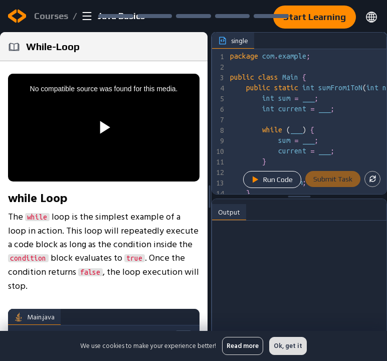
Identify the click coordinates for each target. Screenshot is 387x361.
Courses (51, 16)
